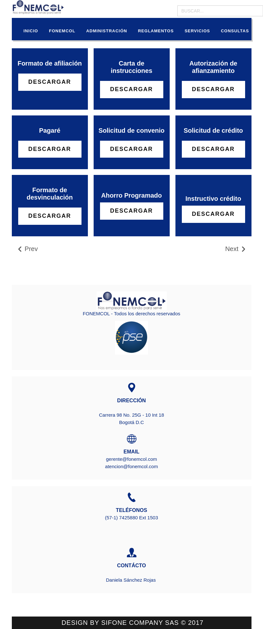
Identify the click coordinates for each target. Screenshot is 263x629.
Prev (27, 249)
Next (236, 249)
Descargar (49, 82)
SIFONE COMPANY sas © (144, 622)
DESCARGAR (131, 211)
